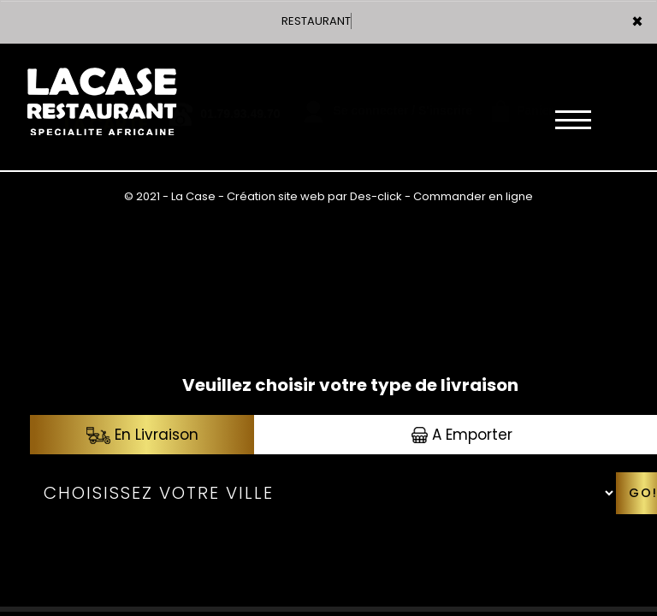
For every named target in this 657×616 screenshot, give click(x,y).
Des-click (376, 196)
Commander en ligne (473, 196)
